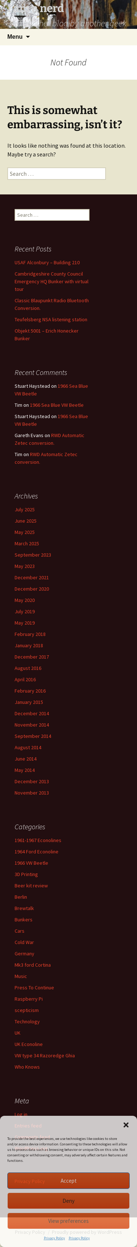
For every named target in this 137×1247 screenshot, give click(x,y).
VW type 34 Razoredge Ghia (45, 1055)
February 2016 (30, 690)
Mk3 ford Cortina (33, 965)
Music (21, 976)
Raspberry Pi (29, 999)
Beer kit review (31, 885)
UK (17, 1033)
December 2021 (32, 577)
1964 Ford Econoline (36, 851)
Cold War (24, 942)
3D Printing (26, 874)
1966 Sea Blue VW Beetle (57, 405)
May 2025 (25, 532)
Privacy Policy (54, 1238)
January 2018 (29, 645)
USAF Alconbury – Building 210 (47, 262)
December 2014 (32, 713)
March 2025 (27, 543)
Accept (69, 1180)
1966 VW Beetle (31, 863)
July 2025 (25, 509)
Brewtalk (24, 908)
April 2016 (25, 679)
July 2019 (25, 611)
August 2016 (28, 668)
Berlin (21, 897)
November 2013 (32, 792)
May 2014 (25, 770)
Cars (19, 931)
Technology (27, 1021)
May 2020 (25, 600)
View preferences (68, 1220)
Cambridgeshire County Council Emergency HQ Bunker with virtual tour (51, 281)
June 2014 (26, 758)
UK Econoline (29, 1044)
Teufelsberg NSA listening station (51, 319)
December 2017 (32, 656)
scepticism (27, 1010)
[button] (126, 1125)
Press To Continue (34, 987)
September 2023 (33, 555)
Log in (21, 1114)
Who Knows (27, 1067)
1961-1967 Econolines (38, 840)
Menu (15, 37)
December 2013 (32, 781)
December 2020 (32, 588)
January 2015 (29, 702)
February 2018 (30, 634)
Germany (24, 953)
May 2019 (25, 622)
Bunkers (24, 919)
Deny (68, 1200)
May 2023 (25, 566)
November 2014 (32, 724)
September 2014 (33, 736)
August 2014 (28, 747)
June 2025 (26, 521)
